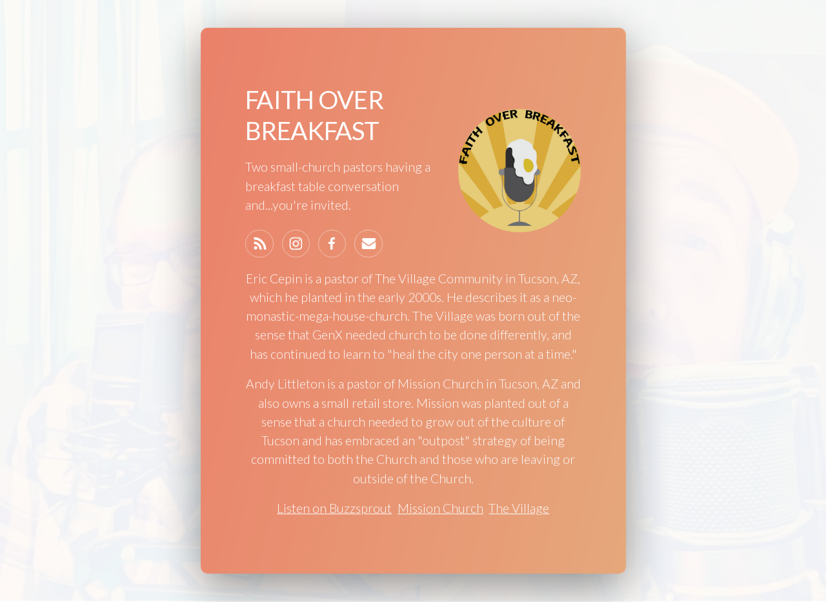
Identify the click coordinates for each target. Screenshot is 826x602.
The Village (519, 508)
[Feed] (260, 244)
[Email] (368, 244)
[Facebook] (332, 244)
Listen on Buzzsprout (334, 508)
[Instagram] (296, 244)
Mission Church (440, 508)
